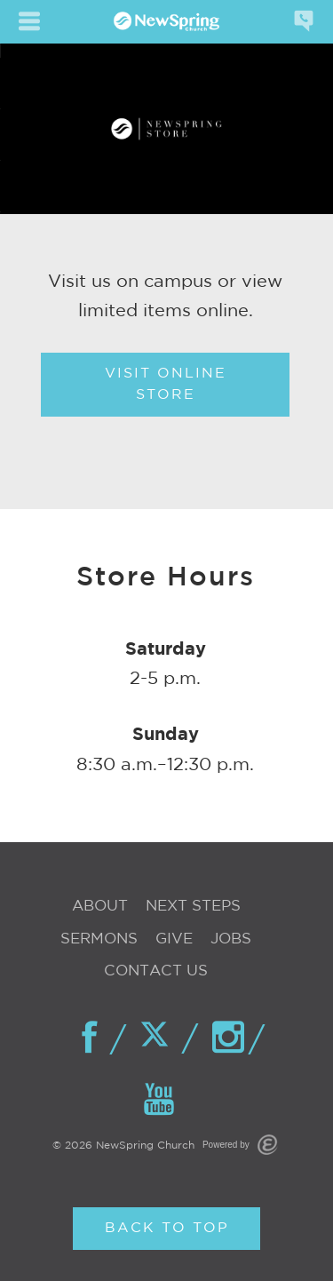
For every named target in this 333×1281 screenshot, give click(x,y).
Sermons (99, 939)
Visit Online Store (165, 384)
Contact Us (156, 971)
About (100, 906)
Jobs (230, 939)
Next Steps (193, 906)
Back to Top (167, 1228)
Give (174, 939)
